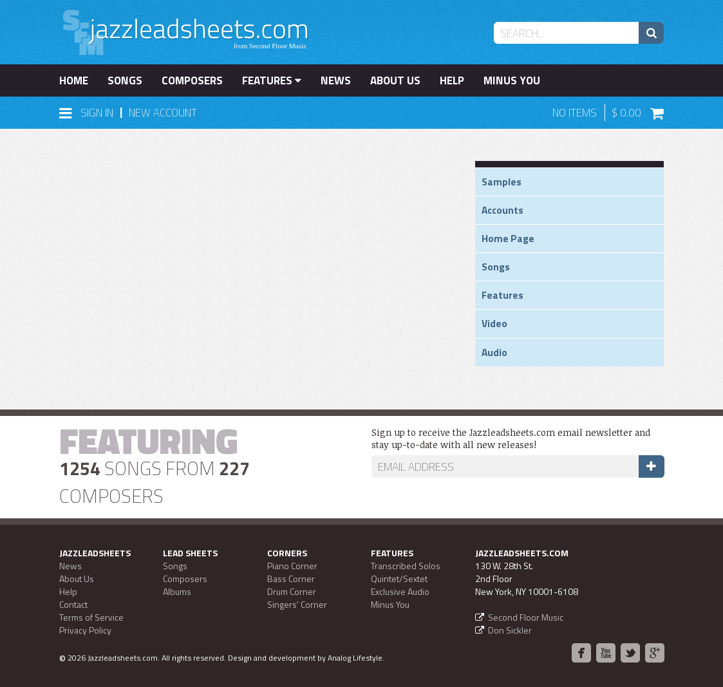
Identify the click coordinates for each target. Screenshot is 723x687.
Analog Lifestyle (355, 658)
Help (452, 80)
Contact (73, 604)
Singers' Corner (297, 604)
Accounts (502, 210)
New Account (163, 112)
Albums (177, 591)
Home (73, 80)
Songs (125, 80)
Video (494, 323)
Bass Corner (291, 578)
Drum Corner (291, 591)
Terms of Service (91, 617)
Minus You (512, 80)
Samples (501, 181)
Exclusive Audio (400, 591)
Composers (192, 80)
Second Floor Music (525, 617)
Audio (494, 352)
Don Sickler (510, 630)
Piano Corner (292, 565)
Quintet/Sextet (399, 578)
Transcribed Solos (405, 565)
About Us (395, 80)
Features (271, 80)
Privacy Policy (85, 630)
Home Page (508, 238)
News (336, 80)
